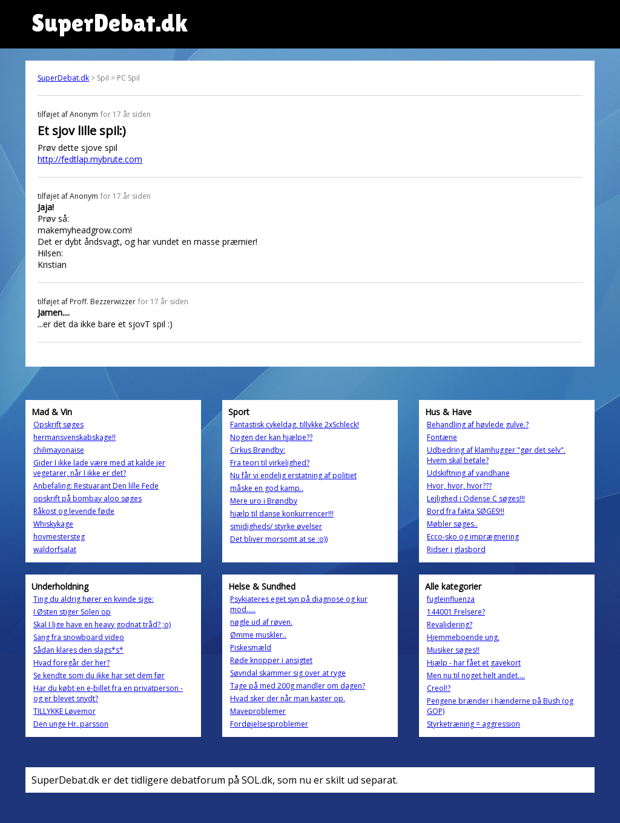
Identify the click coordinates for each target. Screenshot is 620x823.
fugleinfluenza (451, 599)
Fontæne (442, 437)
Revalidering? (449, 624)
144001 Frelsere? (456, 612)
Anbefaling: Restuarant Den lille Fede (96, 486)
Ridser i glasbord (456, 549)
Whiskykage (53, 524)
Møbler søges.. (452, 524)
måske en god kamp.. (266, 488)
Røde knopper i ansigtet (271, 660)
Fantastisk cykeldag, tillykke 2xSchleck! (294, 424)
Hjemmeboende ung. (463, 637)
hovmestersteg (59, 536)
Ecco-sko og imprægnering (473, 536)
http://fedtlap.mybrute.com (90, 159)
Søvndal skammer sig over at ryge (288, 673)
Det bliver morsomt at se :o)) (279, 539)
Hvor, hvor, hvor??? (459, 486)
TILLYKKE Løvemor (64, 711)
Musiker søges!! (453, 650)
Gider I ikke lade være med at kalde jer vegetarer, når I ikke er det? (99, 468)
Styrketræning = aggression (473, 724)
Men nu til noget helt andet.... (476, 675)
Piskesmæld (250, 647)
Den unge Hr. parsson (70, 724)
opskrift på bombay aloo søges (87, 498)
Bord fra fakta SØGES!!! (465, 511)
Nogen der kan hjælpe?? (271, 437)
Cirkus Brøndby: (257, 450)
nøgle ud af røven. (261, 622)
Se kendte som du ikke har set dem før (99, 675)
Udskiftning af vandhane (468, 473)
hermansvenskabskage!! (74, 437)
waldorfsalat (54, 549)
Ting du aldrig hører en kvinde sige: (93, 599)
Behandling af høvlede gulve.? (478, 424)
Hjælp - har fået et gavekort (474, 663)
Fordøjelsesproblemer (269, 724)
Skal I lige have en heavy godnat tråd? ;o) (102, 624)
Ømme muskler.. (258, 635)
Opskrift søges (58, 424)
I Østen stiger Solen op (72, 612)
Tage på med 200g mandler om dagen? (297, 686)
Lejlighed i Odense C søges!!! (476, 498)
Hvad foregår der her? (71, 663)
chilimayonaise (58, 450)
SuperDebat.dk (63, 78)
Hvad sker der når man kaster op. (287, 698)
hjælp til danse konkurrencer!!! (282, 513)
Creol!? (438, 688)
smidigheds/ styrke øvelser (276, 526)
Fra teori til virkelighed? (269, 463)
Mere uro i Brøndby (263, 501)
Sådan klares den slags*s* (78, 650)
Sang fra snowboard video (78, 637)
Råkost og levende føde (73, 511)
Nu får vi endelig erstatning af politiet (293, 475)
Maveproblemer (258, 711)
